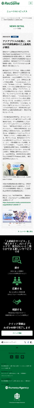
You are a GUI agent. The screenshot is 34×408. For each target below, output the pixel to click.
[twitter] (25, 342)
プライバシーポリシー (6, 375)
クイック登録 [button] (17, 333)
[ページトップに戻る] (17, 347)
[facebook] (28, 342)
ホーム (3, 18)
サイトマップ (4, 373)
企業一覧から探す (14, 366)
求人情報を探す (5, 366)
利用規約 (23, 373)
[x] (11, 356)
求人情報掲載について (6, 381)
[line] (22, 356)
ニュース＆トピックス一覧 (13, 18)
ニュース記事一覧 (5, 368)
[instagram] (17, 356)
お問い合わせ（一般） (14, 373)
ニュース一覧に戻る (25, 231)
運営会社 (28, 381)
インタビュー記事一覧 (25, 366)
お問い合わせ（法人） (18, 381)
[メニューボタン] (31, 3)
